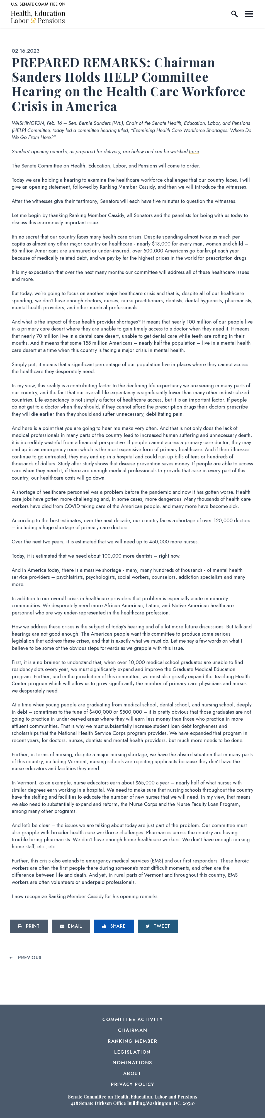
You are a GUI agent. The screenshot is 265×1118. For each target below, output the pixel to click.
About (132, 1073)
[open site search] (234, 14)
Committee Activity (132, 1019)
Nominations (132, 1062)
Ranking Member (132, 1041)
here (194, 151)
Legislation (132, 1052)
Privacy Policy (132, 1084)
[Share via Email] (71, 926)
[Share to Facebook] (114, 926)
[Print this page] (29, 926)
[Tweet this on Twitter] (158, 926)
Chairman (132, 1030)
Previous (29, 958)
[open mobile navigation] (249, 14)
